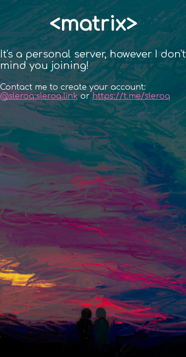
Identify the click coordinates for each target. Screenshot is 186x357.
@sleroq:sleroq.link (39, 96)
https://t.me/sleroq (131, 96)
